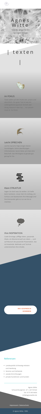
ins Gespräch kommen (24, 310)
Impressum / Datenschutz (19, 405)
